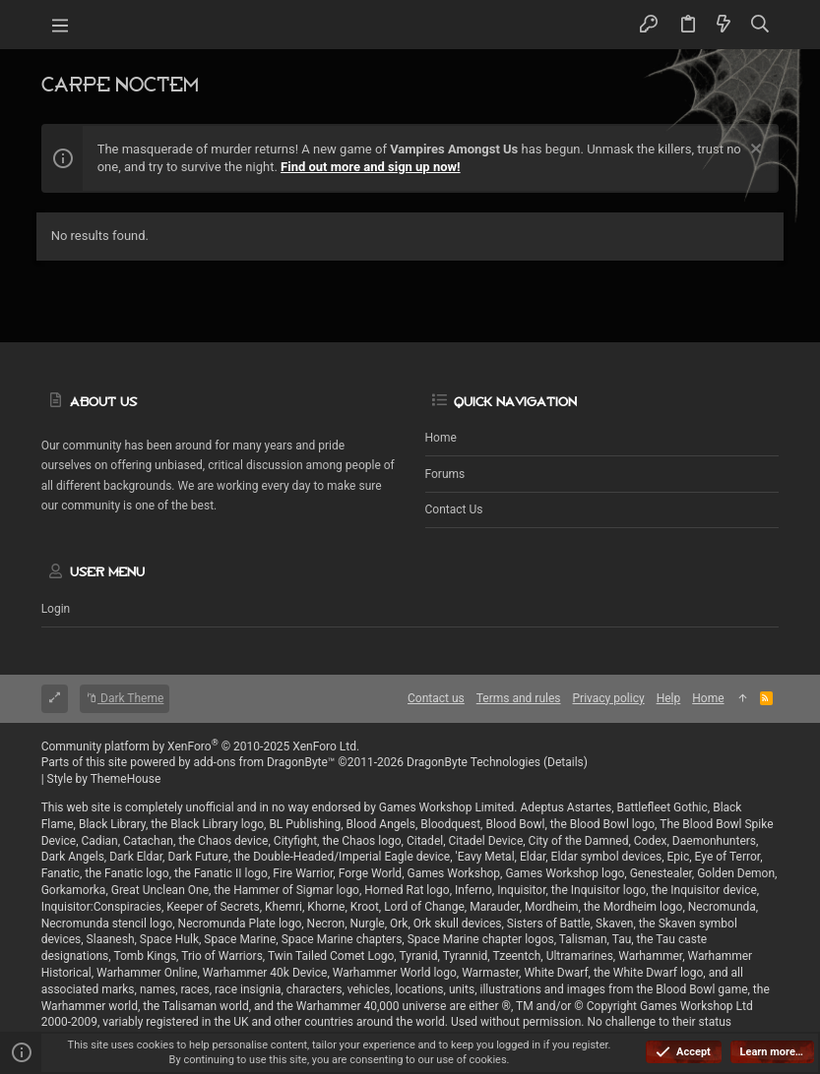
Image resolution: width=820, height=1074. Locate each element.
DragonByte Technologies (473, 762)
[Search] (759, 24)
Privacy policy (609, 698)
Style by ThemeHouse (104, 779)
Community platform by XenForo (200, 746)
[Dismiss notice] (753, 151)
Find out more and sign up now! (371, 166)
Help (669, 698)
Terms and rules (518, 698)
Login (56, 609)
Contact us (454, 509)
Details (565, 762)
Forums (445, 474)
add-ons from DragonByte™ (265, 762)
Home (441, 438)
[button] (61, 24)
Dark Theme (124, 698)
